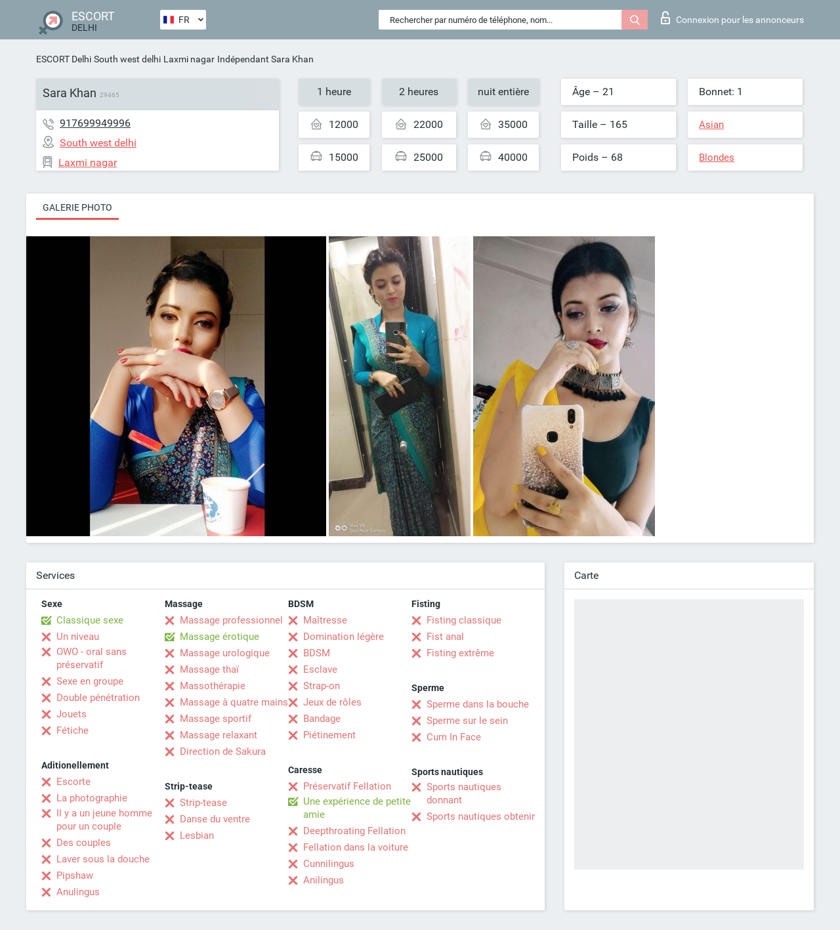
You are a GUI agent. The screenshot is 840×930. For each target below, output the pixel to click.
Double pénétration (98, 698)
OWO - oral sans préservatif (91, 658)
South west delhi (127, 59)
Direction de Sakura (223, 751)
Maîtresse (325, 620)
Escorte (73, 782)
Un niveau (77, 637)
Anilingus (323, 880)
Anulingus (78, 892)
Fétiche (72, 730)
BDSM (316, 653)
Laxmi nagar (189, 59)
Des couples (83, 843)
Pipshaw (74, 875)
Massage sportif (215, 719)
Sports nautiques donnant (464, 793)
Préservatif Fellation (347, 786)
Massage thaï (209, 669)
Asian (711, 125)
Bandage (322, 719)
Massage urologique (225, 653)
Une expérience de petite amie (357, 807)
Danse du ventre (215, 819)
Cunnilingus (328, 864)
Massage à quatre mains (234, 702)
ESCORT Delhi (63, 59)
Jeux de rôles (332, 702)
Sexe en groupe (89, 681)
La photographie (91, 798)
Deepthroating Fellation (354, 831)
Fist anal (445, 637)
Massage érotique (219, 637)
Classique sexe (89, 620)
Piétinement (329, 735)
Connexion (732, 18)
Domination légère (343, 637)
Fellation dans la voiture (355, 847)
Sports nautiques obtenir (481, 816)
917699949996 (95, 123)
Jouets (71, 714)
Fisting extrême (460, 653)
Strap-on (321, 686)
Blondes (716, 157)
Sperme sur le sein (467, 721)
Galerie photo (77, 207)
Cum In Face (454, 737)
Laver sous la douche (103, 859)
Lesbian (197, 835)
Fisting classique (464, 620)
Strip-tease (203, 803)
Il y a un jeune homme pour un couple (104, 819)
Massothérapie (212, 686)
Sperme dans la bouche (478, 704)
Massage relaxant (218, 735)
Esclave (320, 669)
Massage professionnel (231, 620)
